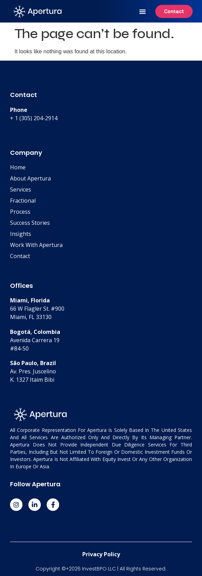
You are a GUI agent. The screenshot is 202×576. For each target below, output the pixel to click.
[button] (142, 11)
